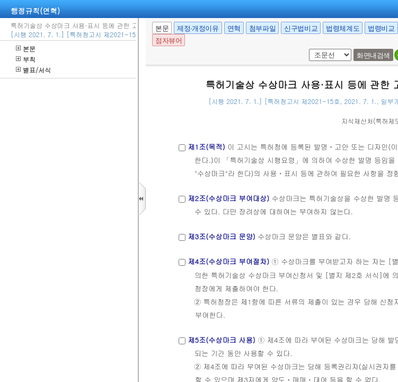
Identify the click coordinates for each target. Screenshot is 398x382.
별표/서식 (33, 69)
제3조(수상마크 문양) (221, 236)
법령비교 (381, 28)
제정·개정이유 (197, 28)
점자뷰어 (168, 41)
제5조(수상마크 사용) (221, 340)
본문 (26, 48)
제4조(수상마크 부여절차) (228, 261)
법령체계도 (342, 28)
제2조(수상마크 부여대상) (228, 198)
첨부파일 (262, 28)
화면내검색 (373, 55)
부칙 (26, 59)
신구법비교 (300, 28)
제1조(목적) (206, 147)
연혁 (234, 28)
